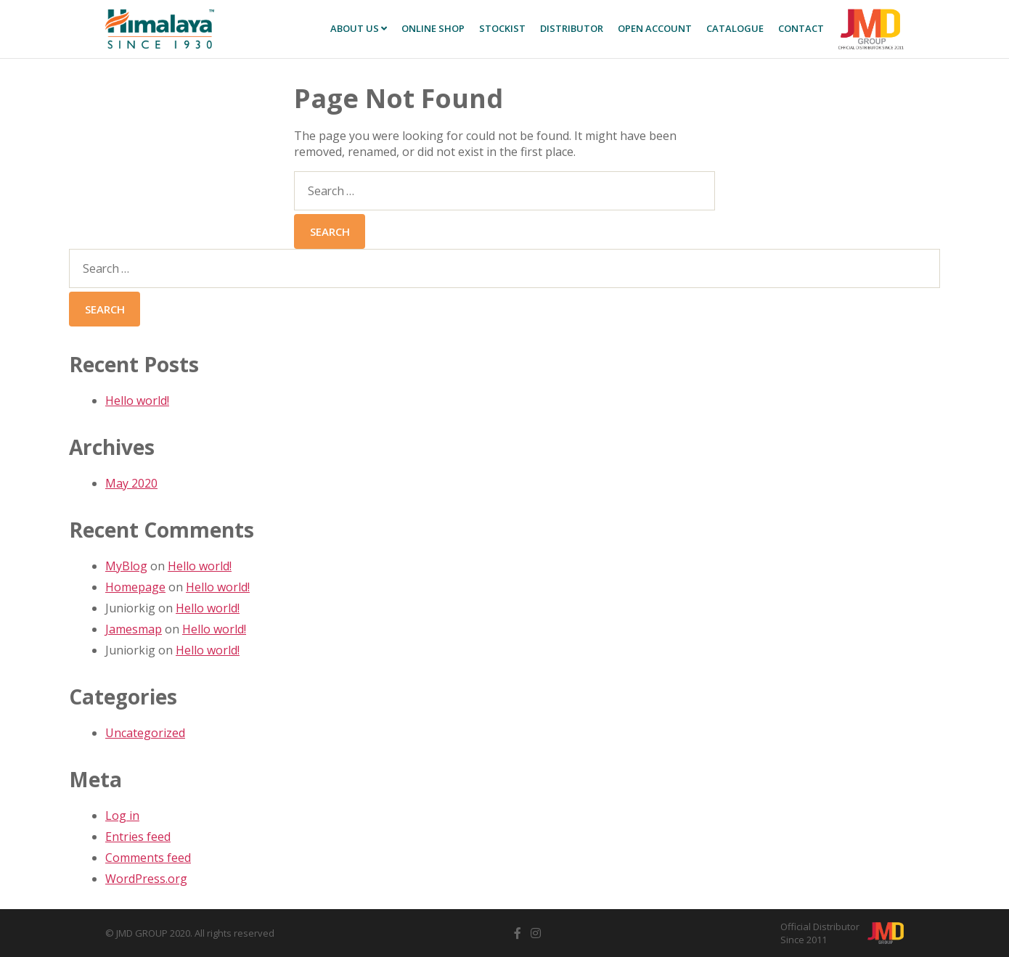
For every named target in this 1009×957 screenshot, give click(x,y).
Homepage (135, 587)
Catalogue (735, 28)
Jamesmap (133, 629)
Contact (801, 28)
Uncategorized (145, 733)
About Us (358, 28)
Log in (122, 815)
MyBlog (126, 566)
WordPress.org (146, 879)
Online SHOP (433, 28)
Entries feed (138, 837)
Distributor (571, 28)
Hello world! (137, 400)
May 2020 (131, 483)
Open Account (655, 28)
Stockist (502, 28)
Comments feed (148, 858)
